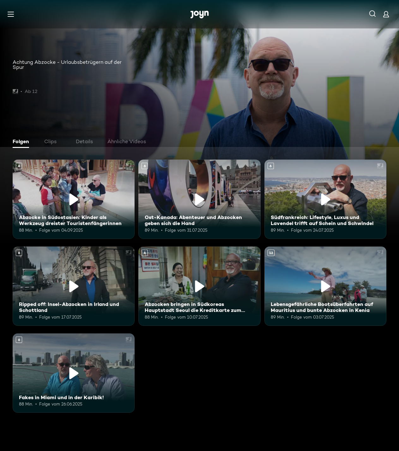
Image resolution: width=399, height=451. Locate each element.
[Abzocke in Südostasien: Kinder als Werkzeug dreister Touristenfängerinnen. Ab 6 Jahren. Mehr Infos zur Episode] (74, 199)
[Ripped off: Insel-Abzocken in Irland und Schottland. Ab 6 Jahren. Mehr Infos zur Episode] (74, 286)
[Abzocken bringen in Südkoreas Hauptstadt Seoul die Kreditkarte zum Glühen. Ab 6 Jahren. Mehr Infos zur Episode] (199, 286)
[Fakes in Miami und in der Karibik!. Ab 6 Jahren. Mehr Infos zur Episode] (74, 373)
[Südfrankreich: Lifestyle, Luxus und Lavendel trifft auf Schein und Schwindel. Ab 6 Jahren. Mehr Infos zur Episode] (325, 199)
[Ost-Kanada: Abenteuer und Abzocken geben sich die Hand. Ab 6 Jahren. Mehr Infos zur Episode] (199, 199)
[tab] (22, 142)
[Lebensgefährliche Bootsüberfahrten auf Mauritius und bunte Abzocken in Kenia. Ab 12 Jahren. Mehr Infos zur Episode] (325, 286)
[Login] (386, 14)
